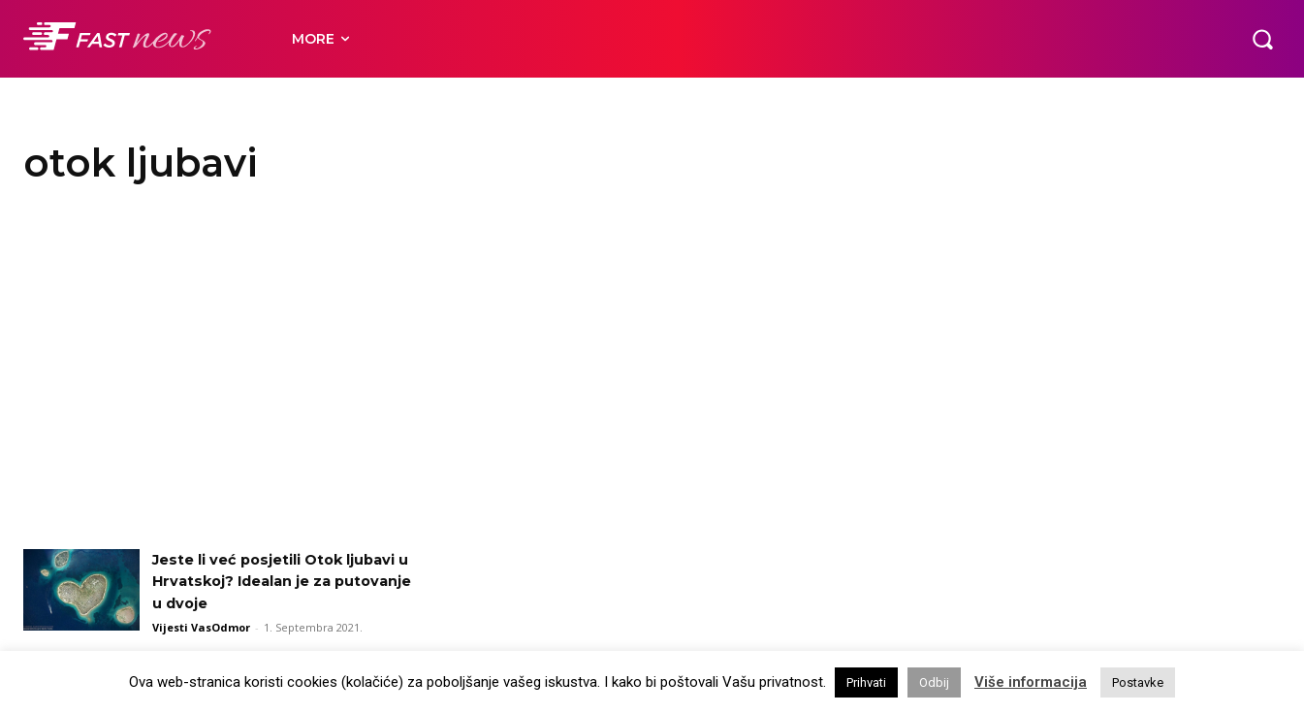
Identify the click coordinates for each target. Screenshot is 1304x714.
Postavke (1137, 682)
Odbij (934, 682)
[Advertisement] (652, 374)
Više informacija (1030, 682)
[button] (1262, 38)
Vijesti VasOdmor (201, 627)
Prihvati (866, 682)
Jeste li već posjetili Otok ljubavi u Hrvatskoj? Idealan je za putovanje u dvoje (277, 581)
